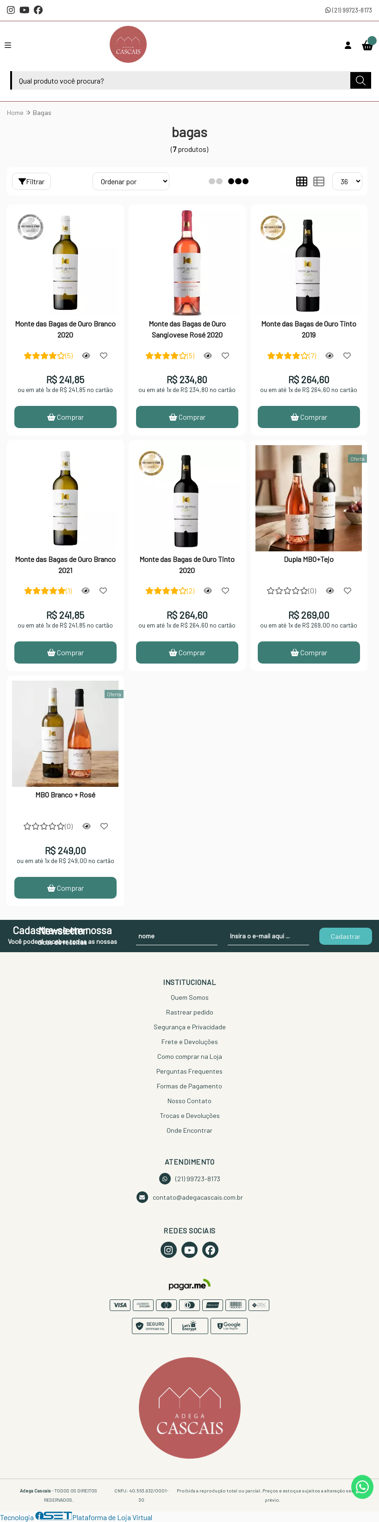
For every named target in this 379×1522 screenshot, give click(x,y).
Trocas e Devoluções (190, 1116)
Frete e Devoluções (190, 1042)
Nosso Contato (189, 1101)
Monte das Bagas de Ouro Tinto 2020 (187, 564)
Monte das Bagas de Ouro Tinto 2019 (308, 329)
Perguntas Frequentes (189, 1071)
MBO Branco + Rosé (65, 794)
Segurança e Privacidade (190, 1027)
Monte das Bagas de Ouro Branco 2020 (65, 329)
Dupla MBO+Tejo (309, 559)
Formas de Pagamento (189, 1086)
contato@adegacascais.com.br (190, 1197)
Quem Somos (190, 998)
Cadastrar (345, 937)
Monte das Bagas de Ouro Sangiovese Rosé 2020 (187, 329)
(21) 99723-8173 (348, 10)
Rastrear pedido (189, 1012)
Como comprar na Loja (189, 1057)
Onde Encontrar (189, 1131)
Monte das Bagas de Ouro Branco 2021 (65, 564)
